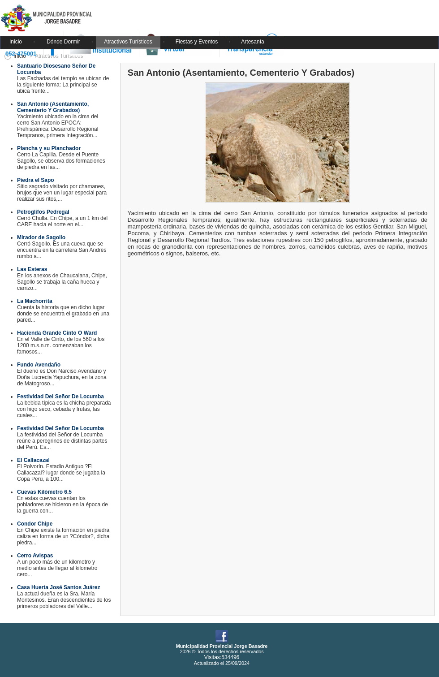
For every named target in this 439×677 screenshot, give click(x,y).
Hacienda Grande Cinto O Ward (57, 333)
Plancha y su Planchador (49, 148)
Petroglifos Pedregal (43, 212)
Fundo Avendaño (38, 365)
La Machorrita (34, 301)
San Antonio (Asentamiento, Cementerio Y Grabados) (53, 107)
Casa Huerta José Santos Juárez (58, 587)
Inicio (15, 42)
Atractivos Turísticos (128, 42)
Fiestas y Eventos (197, 42)
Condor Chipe (34, 524)
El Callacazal (33, 460)
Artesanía (252, 42)
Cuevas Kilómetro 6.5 (44, 492)
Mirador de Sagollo (41, 237)
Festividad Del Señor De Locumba (60, 396)
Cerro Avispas (35, 555)
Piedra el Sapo (35, 180)
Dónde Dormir (63, 42)
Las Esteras (32, 269)
